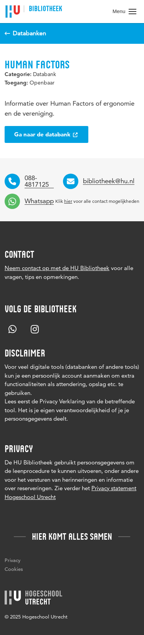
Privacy (12, 560)
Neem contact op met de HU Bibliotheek (57, 268)
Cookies (14, 569)
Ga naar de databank (46, 134)
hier (68, 201)
